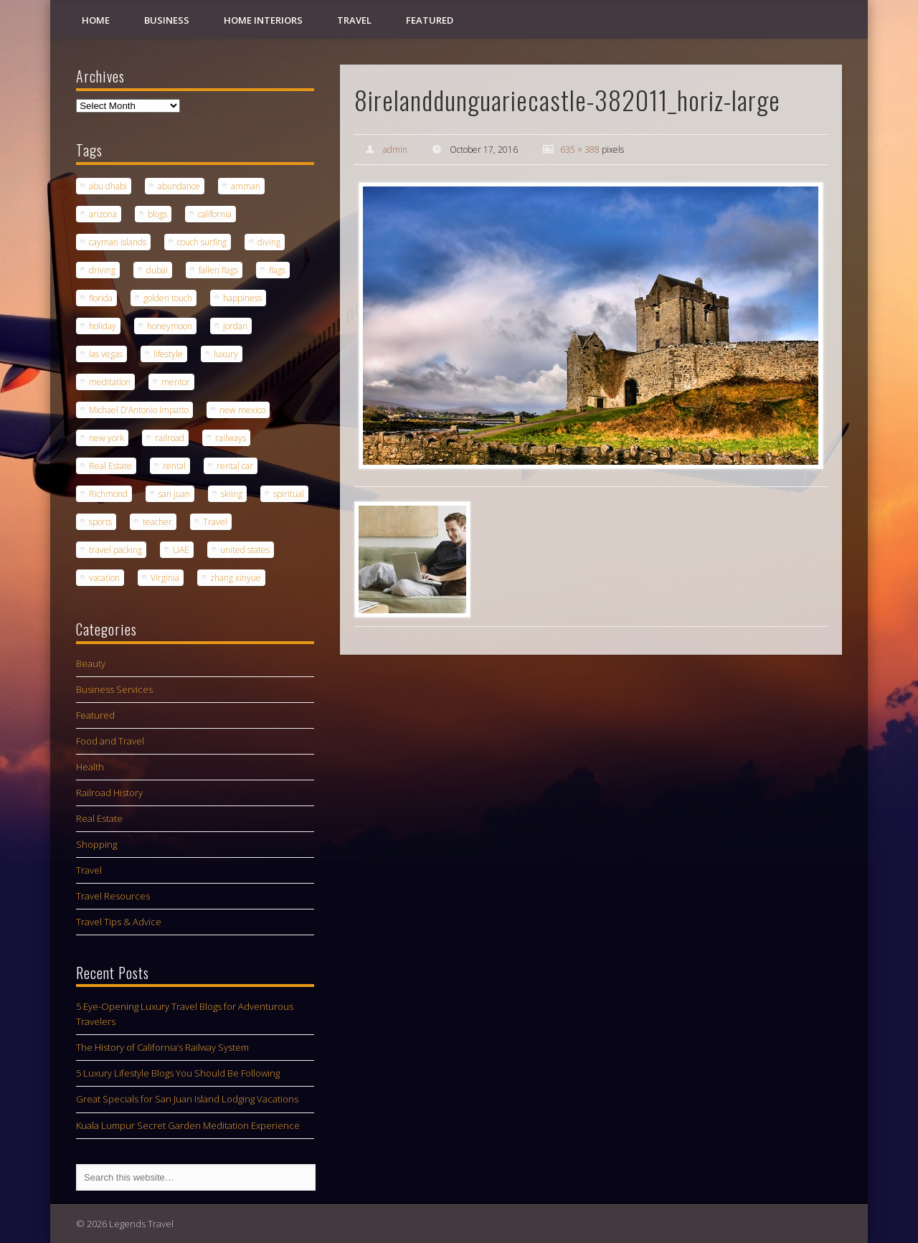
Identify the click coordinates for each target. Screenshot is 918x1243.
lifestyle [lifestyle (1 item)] (168, 354)
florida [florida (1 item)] (101, 298)
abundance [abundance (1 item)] (179, 186)
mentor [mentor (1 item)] (175, 382)
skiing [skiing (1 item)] (231, 494)
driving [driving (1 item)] (102, 270)
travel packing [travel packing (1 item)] (115, 550)
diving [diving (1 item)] (268, 242)
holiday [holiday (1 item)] (102, 326)
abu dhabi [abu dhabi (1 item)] (108, 186)
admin (395, 149)
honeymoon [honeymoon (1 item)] (169, 326)
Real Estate (99, 818)
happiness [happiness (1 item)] (242, 298)
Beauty (90, 663)
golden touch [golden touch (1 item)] (167, 298)
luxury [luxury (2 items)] (226, 354)
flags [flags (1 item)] (277, 270)
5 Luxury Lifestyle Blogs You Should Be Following (178, 1073)
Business (166, 20)
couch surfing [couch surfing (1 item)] (202, 242)
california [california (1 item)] (215, 214)
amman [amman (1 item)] (245, 186)
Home (96, 20)
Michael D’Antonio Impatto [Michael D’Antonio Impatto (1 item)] (139, 410)
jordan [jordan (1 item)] (235, 326)
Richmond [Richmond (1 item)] (108, 494)
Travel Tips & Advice (118, 921)
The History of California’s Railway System (162, 1047)
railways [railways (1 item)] (230, 438)
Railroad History (109, 792)
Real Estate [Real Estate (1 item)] (110, 466)
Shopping (96, 844)
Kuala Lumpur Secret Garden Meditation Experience (188, 1125)
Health (90, 766)
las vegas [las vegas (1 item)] (106, 354)
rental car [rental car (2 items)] (235, 466)
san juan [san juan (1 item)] (174, 494)
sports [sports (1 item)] (100, 522)
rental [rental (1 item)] (174, 466)
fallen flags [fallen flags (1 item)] (218, 270)
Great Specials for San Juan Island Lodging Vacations (187, 1098)
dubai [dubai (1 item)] (157, 270)
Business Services (114, 689)
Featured (429, 20)
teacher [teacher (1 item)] (157, 522)
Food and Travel (110, 740)
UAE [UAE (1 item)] (181, 550)
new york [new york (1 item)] (106, 438)
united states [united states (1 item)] (245, 550)
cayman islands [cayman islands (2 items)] (117, 242)
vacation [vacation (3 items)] (104, 578)
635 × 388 (580, 149)
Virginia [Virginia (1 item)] (165, 578)
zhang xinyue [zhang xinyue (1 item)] (235, 578)
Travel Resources (113, 895)
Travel (354, 20)
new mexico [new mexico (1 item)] (242, 410)
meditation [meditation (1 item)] (110, 382)
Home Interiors (263, 20)
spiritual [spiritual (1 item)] (288, 494)
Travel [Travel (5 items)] (215, 522)
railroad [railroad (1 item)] (169, 438)
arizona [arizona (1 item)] (103, 214)
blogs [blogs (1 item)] (157, 214)
